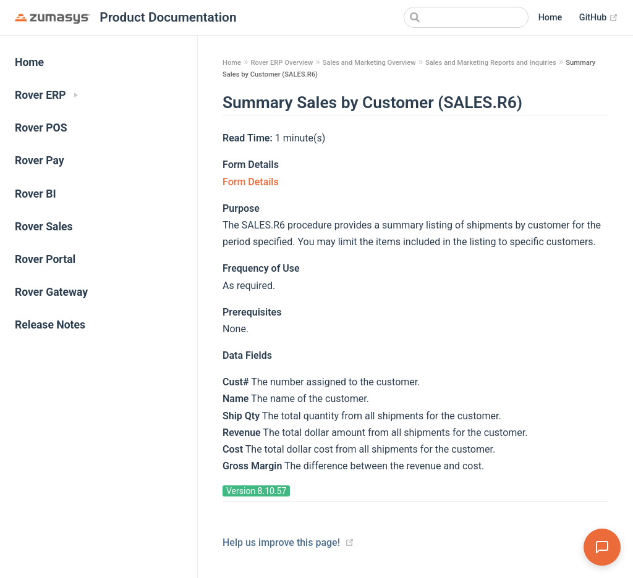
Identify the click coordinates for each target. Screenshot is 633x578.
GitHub (598, 18)
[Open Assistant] (602, 547)
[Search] (466, 17)
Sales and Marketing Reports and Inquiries (490, 63)
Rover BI (35, 194)
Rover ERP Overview (281, 63)
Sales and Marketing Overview (369, 63)
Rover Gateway (51, 292)
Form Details (251, 182)
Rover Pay (39, 160)
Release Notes (50, 325)
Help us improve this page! (281, 542)
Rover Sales (44, 226)
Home (550, 17)
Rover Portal (45, 259)
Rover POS (41, 128)
